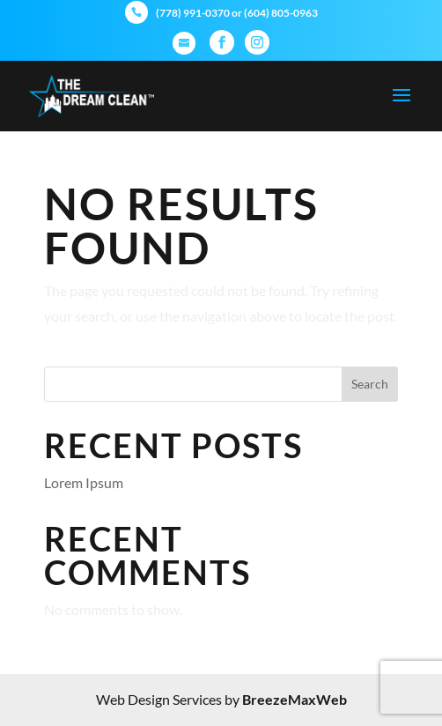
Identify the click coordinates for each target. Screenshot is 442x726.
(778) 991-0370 (192, 12)
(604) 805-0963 (281, 12)
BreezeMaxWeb (294, 699)
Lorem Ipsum (83, 482)
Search (369, 383)
